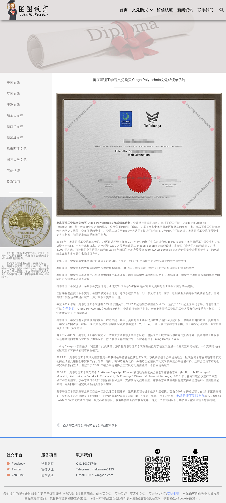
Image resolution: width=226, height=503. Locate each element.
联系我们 (205, 9)
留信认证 (165, 9)
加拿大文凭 (15, 116)
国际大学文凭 (16, 160)
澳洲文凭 (13, 105)
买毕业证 (173, 494)
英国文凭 (13, 94)
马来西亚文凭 (16, 149)
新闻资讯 (185, 9)
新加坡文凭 (15, 138)
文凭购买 (142, 10)
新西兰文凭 (15, 127)
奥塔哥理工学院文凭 (190, 396)
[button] (221, 10)
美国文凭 (13, 83)
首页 (124, 9)
